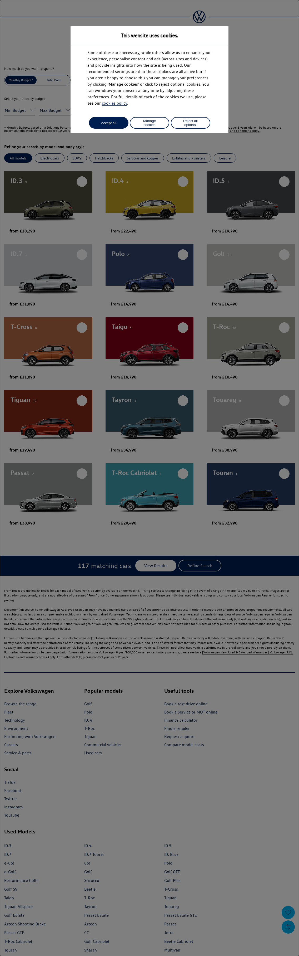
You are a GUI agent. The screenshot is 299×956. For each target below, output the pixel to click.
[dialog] (149, 478)
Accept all (108, 123)
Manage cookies (149, 123)
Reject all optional (190, 123)
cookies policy (114, 103)
